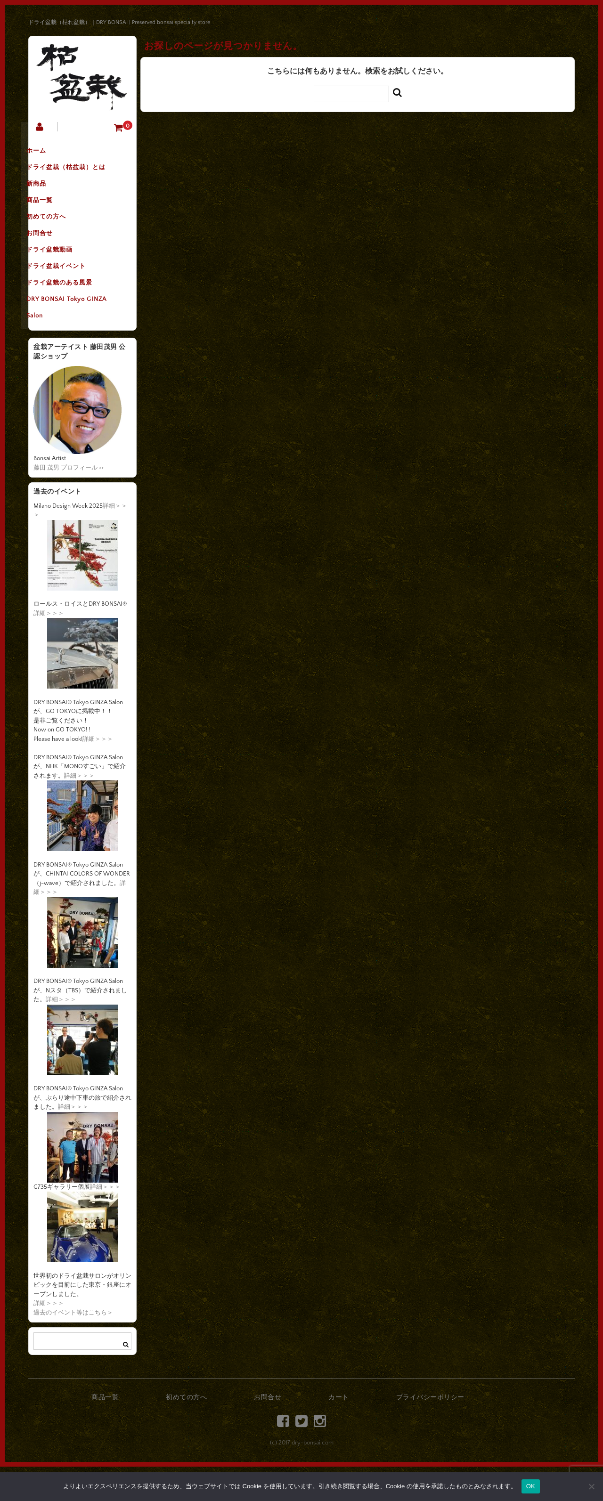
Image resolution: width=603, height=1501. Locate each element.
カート (338, 1432)
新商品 (48, 192)
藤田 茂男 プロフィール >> (68, 502)
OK (530, 1486)
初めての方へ (58, 232)
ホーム (48, 153)
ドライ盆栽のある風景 (71, 311)
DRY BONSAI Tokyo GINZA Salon (78, 340)
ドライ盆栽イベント (68, 291)
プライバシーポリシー (430, 1432)
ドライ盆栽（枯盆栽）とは (77, 173)
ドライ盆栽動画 (61, 271)
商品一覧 (51, 212)
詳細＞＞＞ (48, 647)
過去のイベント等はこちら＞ (73, 1347)
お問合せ (51, 252)
